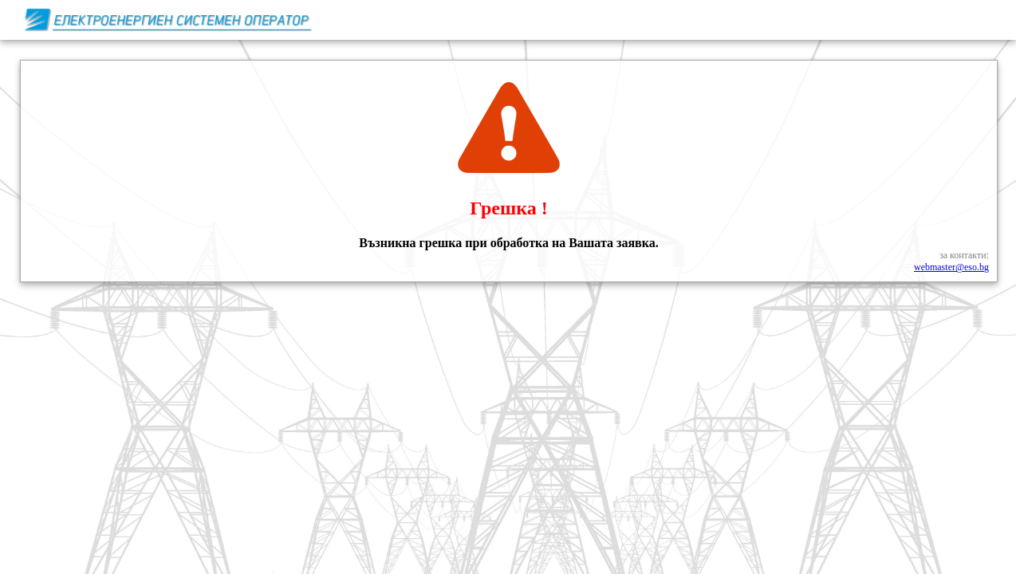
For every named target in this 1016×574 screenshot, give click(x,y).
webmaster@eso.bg (951, 267)
